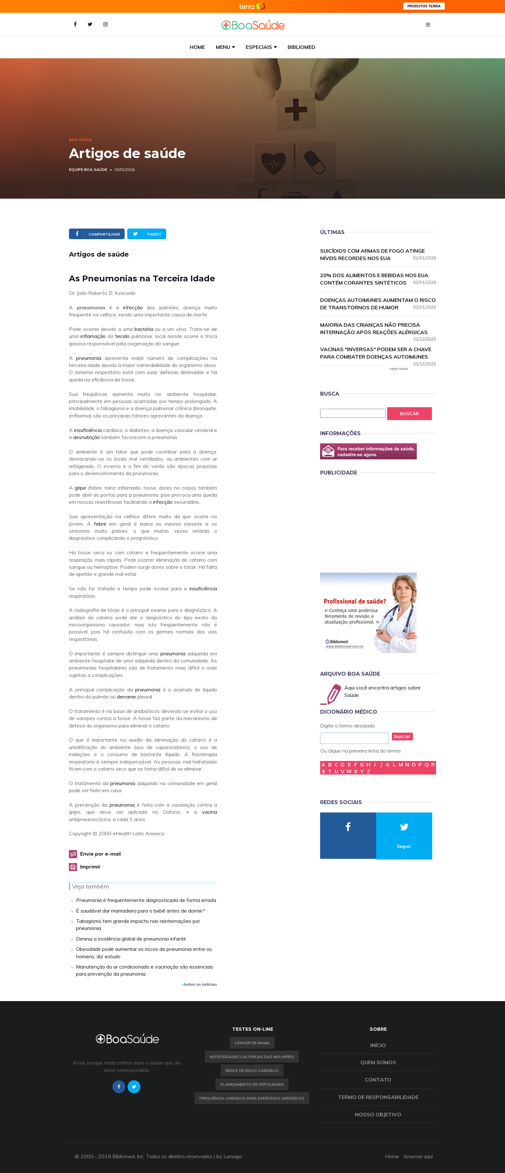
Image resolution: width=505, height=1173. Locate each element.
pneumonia (88, 358)
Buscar (409, 414)
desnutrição (86, 437)
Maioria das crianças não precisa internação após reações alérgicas (378, 329)
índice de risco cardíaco (252, 1070)
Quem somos (378, 1062)
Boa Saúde (80, 139)
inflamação (93, 336)
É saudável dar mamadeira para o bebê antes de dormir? (140, 910)
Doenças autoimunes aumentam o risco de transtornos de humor (378, 304)
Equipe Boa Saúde (88, 169)
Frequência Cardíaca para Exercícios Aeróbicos (251, 1098)
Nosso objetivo (378, 1114)
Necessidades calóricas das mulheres (252, 1056)
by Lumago (229, 1156)
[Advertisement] (368, 523)
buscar (402, 736)
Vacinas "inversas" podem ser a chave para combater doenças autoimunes (378, 353)
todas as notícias (199, 984)
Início (378, 1045)
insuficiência (88, 430)
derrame (126, 696)
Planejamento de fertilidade (252, 1084)
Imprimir (90, 866)
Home (197, 47)
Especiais (259, 47)
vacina (209, 812)
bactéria (144, 329)
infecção (133, 307)
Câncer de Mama (252, 1042)
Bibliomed (301, 47)
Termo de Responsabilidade (378, 1097)
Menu (223, 47)
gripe (80, 487)
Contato (378, 1079)
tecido (122, 336)
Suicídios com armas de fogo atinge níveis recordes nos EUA (378, 254)
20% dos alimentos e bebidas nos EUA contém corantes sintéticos (378, 279)
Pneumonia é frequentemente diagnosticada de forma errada (146, 900)
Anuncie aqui (418, 1156)
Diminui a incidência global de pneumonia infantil (131, 938)
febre (100, 524)
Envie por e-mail (100, 853)
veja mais (399, 368)
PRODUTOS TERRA (424, 6)
